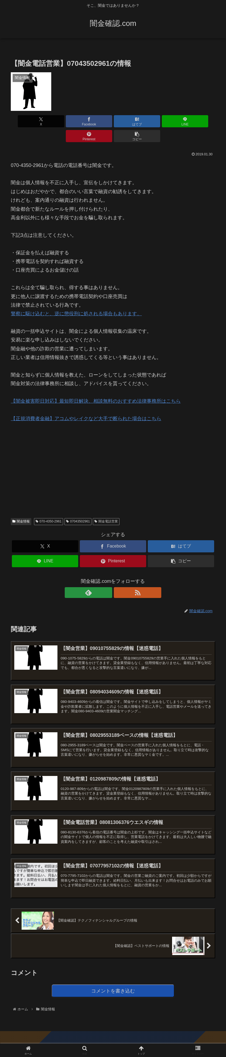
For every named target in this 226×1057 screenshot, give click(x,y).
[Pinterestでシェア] (164, 121)
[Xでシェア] (27, 121)
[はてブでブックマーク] (96, 121)
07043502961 (78, 506)
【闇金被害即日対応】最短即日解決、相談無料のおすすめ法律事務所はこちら (96, 386)
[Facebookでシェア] (61, 121)
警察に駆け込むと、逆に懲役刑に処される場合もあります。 (76, 299)
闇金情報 (21, 506)
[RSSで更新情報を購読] (119, 577)
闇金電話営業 (106, 506)
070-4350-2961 (48, 506)
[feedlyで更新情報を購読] (106, 577)
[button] (199, 121)
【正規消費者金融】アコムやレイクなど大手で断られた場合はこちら (86, 403)
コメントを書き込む (113, 985)
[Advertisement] (51, 450)
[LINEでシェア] (130, 121)
